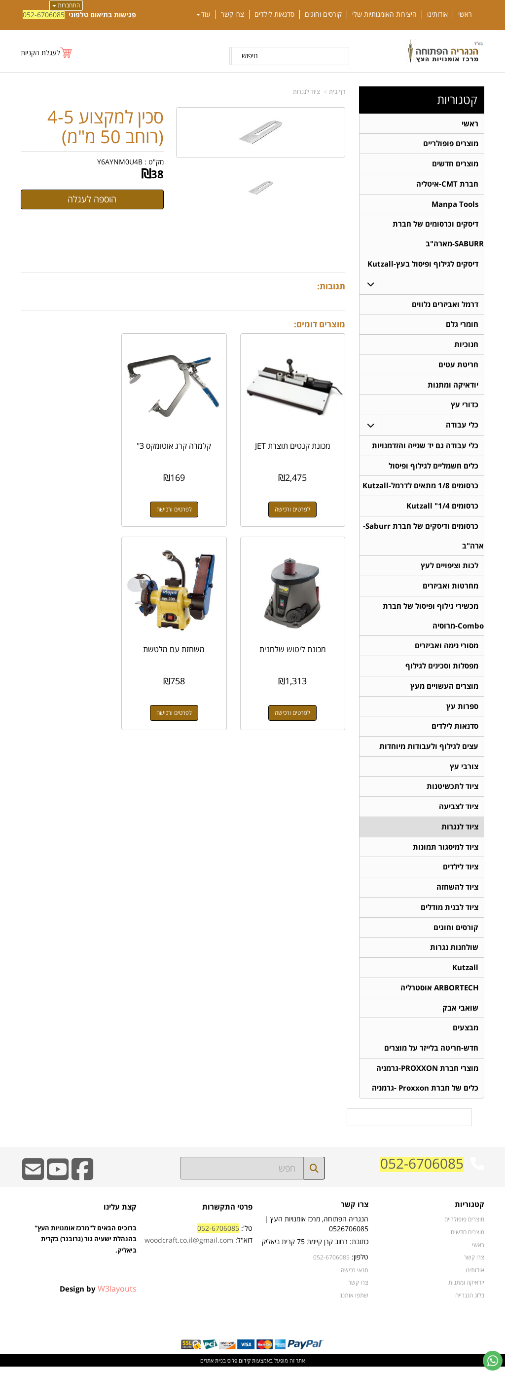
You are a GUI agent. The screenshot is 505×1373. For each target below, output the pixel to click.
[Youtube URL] (58, 1181)
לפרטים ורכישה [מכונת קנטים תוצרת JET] (296, 502)
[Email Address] (33, 1181)
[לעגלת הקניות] (47, 52)
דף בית (337, 91)
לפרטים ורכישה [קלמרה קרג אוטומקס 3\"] (183, 502)
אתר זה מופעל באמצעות (252, 1366)
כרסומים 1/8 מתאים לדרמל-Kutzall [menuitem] (420, 488)
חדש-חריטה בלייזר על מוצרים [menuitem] (431, 1054)
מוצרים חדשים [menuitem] (455, 164)
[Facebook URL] (82, 1181)
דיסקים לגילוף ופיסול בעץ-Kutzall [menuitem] (422, 265)
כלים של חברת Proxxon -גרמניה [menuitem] (425, 1094)
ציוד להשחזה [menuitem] (457, 892)
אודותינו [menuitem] (437, 14)
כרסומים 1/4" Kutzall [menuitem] (442, 508)
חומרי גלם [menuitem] (462, 325)
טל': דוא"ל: (198, 1240)
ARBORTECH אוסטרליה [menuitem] (439, 993)
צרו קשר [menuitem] (232, 14)
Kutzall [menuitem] (465, 973)
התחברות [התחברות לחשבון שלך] (66, 5)
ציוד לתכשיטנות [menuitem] (452, 790)
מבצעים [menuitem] (465, 1033)
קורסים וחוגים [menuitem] (323, 14)
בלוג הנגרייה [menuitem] (469, 1301)
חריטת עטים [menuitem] (458, 366)
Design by (98, 1294)
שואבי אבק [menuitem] (460, 1013)
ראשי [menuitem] (465, 14)
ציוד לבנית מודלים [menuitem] (449, 912)
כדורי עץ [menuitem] (464, 406)
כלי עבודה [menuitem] (462, 427)
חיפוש (250, 55)
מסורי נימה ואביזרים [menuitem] (446, 649)
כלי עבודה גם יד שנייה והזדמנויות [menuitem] (425, 447)
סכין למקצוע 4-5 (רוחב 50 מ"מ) (105, 126)
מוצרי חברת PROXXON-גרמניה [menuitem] (427, 1074)
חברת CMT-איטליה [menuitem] (447, 184)
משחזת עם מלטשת (296, 635)
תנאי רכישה (354, 1276)
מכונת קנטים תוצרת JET (296, 438)
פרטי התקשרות (227, 1213)
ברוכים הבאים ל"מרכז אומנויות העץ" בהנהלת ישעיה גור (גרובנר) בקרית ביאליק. (86, 1256)
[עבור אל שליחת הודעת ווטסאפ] (493, 1361)
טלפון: (360, 1263)
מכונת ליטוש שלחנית (69, 438)
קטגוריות (457, 100)
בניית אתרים (213, 1366)
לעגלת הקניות (40, 52)
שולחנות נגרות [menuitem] (454, 952)
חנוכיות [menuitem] (466, 346)
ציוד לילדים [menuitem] (460, 871)
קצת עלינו (120, 1213)
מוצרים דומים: (319, 324)
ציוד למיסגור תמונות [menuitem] (445, 851)
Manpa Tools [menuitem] (455, 204)
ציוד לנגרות (306, 91)
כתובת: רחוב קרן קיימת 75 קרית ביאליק (315, 1248)
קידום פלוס (238, 1366)
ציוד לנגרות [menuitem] (459, 831)
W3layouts (117, 1294)
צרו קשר (354, 1211)
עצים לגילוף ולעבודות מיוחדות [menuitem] (428, 750)
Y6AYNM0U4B (120, 161)
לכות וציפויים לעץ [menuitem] (449, 568)
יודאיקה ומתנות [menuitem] (453, 386)
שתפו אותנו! (353, 1301)
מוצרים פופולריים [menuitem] (450, 144)
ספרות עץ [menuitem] (462, 710)
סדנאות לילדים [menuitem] (274, 14)
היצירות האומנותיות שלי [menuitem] (384, 14)
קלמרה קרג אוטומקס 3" (183, 438)
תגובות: (331, 286)
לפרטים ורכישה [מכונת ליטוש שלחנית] (70, 502)
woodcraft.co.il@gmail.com (188, 1246)
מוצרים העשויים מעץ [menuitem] (444, 689)
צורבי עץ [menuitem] (464, 770)
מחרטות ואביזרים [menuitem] (450, 589)
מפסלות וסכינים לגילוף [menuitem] (441, 669)
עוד (203, 14)
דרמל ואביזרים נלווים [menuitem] (445, 305)
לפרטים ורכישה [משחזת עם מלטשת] (296, 699)
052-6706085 (44, 14)
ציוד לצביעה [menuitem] (458, 811)
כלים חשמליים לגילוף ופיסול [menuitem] (433, 468)
